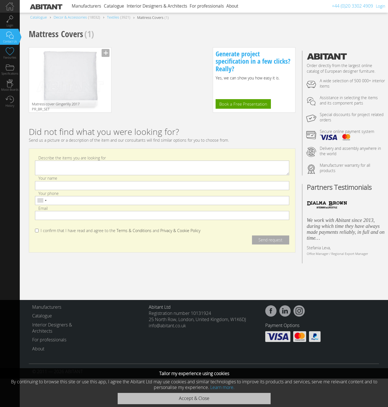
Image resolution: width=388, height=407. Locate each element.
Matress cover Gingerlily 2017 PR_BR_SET (56, 106)
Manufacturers (86, 6)
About (232, 6)
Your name (47, 178)
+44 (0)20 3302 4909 (352, 6)
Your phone (48, 193)
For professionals (207, 6)
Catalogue (114, 6)
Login (380, 6)
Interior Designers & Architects (157, 6)
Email (43, 208)
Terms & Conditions (134, 231)
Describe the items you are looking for (72, 158)
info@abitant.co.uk (167, 326)
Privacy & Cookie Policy (180, 231)
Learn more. (222, 387)
